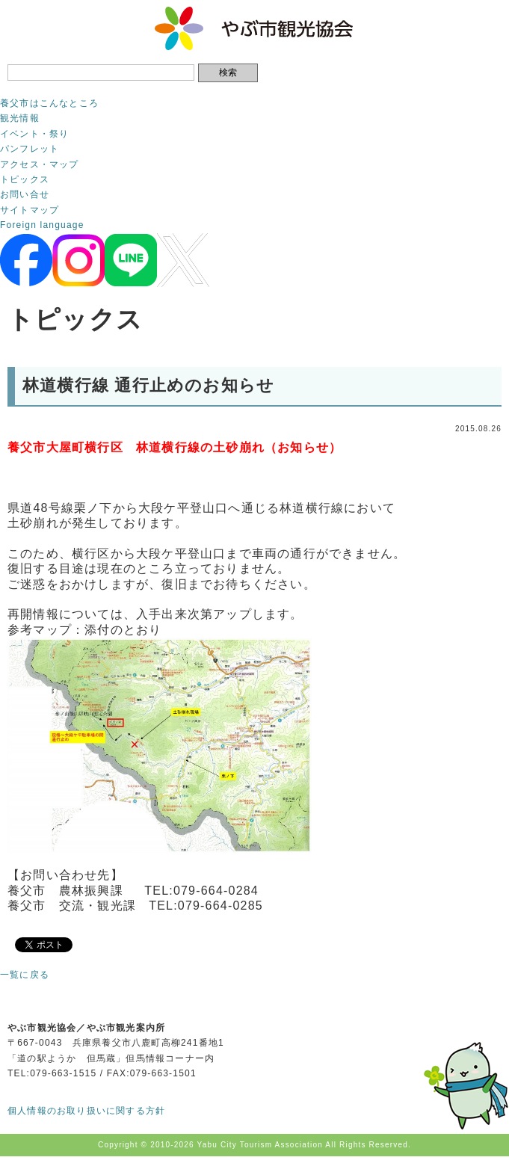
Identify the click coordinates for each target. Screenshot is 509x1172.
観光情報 (20, 118)
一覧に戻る (24, 974)
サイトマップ (29, 210)
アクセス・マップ (39, 164)
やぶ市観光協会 (254, 28)
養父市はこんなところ (49, 103)
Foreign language (42, 225)
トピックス (24, 179)
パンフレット (29, 149)
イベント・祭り (34, 134)
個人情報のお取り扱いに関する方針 (86, 1110)
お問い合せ (24, 194)
